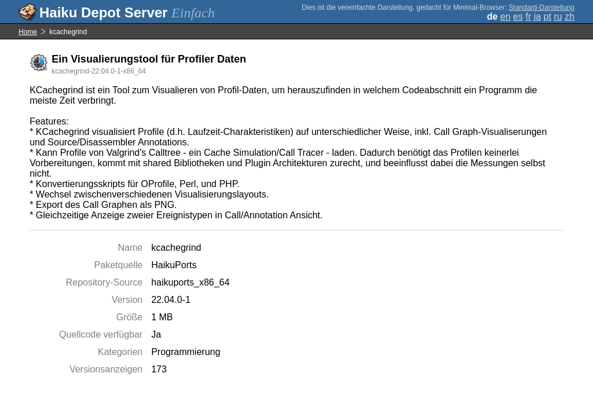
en (505, 16)
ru (558, 16)
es (518, 16)
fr (528, 16)
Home (28, 32)
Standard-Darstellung (541, 7)
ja (537, 16)
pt (547, 16)
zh (569, 16)
